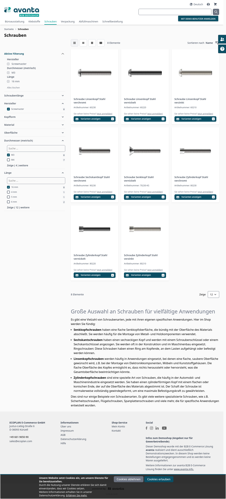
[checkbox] (74, 43)
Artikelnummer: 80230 (185, 185)
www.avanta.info (183, 469)
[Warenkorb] (215, 4)
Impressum (67, 430)
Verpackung (68, 21)
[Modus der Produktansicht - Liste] (83, 43)
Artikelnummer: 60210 (185, 107)
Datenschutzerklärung (73, 439)
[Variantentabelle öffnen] (95, 119)
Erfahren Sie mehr (76, 495)
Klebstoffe (34, 21)
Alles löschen (13, 87)
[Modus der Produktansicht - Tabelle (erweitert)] (100, 43)
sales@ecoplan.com (20, 441)
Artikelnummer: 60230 (85, 107)
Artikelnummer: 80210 (135, 263)
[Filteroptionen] (34, 45)
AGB (63, 434)
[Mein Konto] (209, 4)
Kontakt (116, 430)
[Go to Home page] (40, 12)
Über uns (66, 426)
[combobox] (175, 12)
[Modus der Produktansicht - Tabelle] (92, 43)
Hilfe (63, 443)
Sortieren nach (195, 42)
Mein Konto (118, 426)
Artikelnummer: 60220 (135, 107)
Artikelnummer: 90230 (85, 185)
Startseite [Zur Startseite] (9, 29)
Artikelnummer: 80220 (85, 263)
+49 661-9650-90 (19, 437)
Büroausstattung (14, 21)
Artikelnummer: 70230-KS (136, 185)
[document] (113, 486)
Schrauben (50, 21)
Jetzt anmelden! (104, 113)
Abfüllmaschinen (88, 21)
